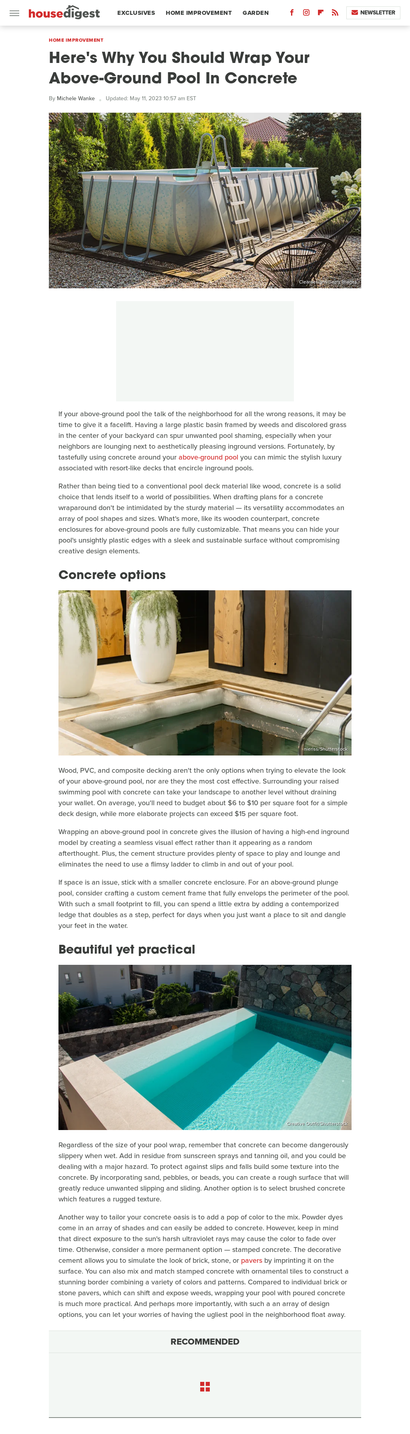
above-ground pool (208, 457)
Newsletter (373, 12)
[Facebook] (292, 14)
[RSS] (335, 14)
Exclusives (136, 12)
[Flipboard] (321, 14)
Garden (256, 12)
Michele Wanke (76, 98)
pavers (251, 1260)
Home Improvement (199, 12)
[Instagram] (306, 14)
